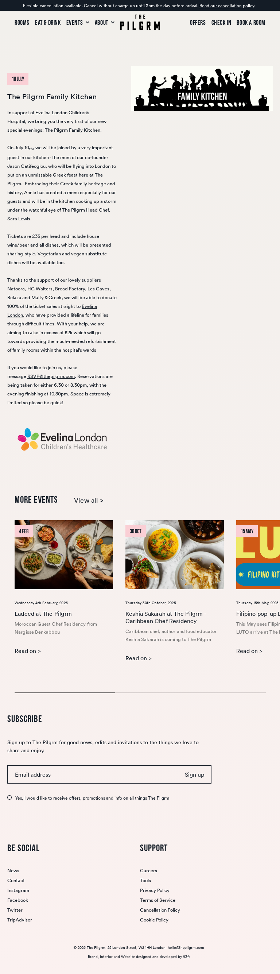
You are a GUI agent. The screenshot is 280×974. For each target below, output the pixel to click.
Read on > (28, 651)
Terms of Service (157, 900)
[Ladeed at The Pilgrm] (64, 554)
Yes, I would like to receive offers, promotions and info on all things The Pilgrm (92, 798)
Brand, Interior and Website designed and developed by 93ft (139, 956)
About (105, 22)
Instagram (18, 890)
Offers (198, 22)
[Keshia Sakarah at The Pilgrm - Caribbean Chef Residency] (174, 554)
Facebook (17, 900)
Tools (145, 880)
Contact (16, 880)
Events (77, 22)
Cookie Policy (154, 920)
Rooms (22, 22)
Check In (221, 22)
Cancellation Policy (160, 910)
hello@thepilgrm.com (186, 947)
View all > (89, 500)
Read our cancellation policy (226, 6)
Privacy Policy (155, 890)
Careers (148, 870)
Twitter (15, 910)
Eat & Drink (48, 22)
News (13, 870)
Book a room (251, 22)
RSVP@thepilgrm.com (51, 376)
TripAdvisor (19, 920)
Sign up (194, 774)
